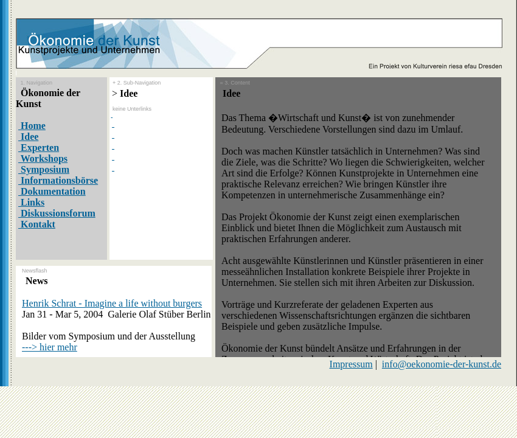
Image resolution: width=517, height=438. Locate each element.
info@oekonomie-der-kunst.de (441, 364)
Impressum (351, 364)
